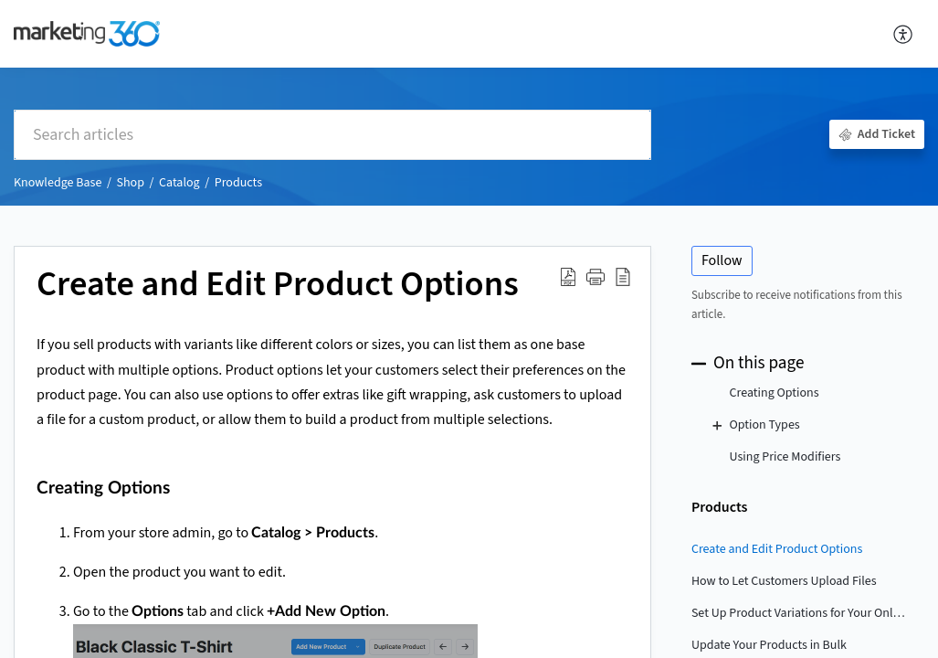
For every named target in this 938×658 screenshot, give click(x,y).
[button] (903, 34)
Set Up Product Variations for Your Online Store (798, 613)
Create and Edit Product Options (776, 549)
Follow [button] (722, 260)
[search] (332, 135)
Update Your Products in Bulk (769, 645)
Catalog (179, 183)
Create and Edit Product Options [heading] (278, 285)
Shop (129, 183)
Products (238, 183)
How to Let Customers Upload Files (784, 581)
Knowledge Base (57, 183)
